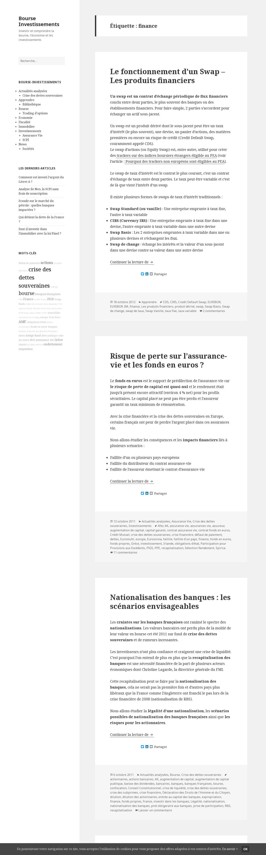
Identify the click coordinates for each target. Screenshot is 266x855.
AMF (22, 321)
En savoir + (13, 849)
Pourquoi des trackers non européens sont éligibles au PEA (174, 161)
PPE (157, 548)
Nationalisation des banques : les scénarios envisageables (170, 601)
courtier (54, 287)
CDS (166, 302)
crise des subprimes (124, 792)
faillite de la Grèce (34, 304)
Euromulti (127, 539)
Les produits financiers (157, 306)
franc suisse (29, 312)
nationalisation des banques (130, 806)
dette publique (49, 335)
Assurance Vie (32, 135)
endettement (53, 344)
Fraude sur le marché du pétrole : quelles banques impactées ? (36, 205)
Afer (160, 526)
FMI (21, 299)
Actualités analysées (33, 91)
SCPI (26, 140)
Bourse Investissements (39, 21)
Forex (44, 299)
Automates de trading (29, 317)
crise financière (51, 304)
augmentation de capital (127, 530)
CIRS (173, 302)
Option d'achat (26, 308)
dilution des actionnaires (139, 797)
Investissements (30, 131)
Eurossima (154, 539)
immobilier (54, 312)
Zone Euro (55, 317)
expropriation (211, 797)
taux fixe (171, 311)
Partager (160, 274)
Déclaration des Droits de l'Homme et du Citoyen (196, 792)
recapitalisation (172, 548)
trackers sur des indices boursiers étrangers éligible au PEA (166, 155)
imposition (26, 348)
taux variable (187, 311)
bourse (26, 293)
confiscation (118, 788)
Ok (258, 846)
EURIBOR (214, 302)
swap (199, 306)
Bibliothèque (32, 104)
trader (37, 299)
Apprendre (26, 100)
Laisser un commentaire (155, 810)
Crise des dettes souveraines (42, 95)
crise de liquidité (174, 788)
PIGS (50, 299)
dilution (115, 797)
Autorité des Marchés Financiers (42, 331)
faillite (167, 539)
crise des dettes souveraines (150, 535)
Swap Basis (213, 306)
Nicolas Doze (39, 308)
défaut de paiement (29, 263)
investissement (151, 544)
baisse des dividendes (139, 784)
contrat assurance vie (182, 530)
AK (166, 526)
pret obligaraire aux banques (171, 806)
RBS (227, 806)
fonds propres (120, 544)
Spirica (220, 548)
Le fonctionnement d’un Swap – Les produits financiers (167, 75)
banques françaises (47, 294)
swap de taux (135, 311)
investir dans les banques (171, 801)
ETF (60, 304)
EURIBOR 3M (119, 306)
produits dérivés (35, 344)
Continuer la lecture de (132, 262)
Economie (26, 118)
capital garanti (155, 530)
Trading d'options (35, 113)
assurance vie (45, 340)
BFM (21, 312)
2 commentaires (214, 311)
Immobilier (27, 126)
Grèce (58, 340)
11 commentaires (125, 552)
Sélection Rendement (199, 548)
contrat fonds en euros (214, 530)
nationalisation (214, 801)
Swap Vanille (154, 311)
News (23, 144)
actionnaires (118, 779)
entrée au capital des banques (179, 797)
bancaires (163, 784)
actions (47, 262)
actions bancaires (141, 779)
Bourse (24, 109)
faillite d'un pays (185, 539)
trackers (22, 331)
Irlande (168, 544)
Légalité (196, 801)
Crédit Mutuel (119, 535)
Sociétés (28, 149)
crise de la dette (54, 308)
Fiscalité (24, 122)
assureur (218, 526)
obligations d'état (36, 321)
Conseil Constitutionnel (144, 788)
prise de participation (208, 806)
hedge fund (33, 335)
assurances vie (200, 526)
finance (135, 306)
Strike (38, 312)
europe (44, 317)
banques (52, 326)
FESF (44, 312)
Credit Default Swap (192, 302)
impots (22, 344)
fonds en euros (39, 326)
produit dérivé (185, 306)
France (28, 299)
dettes (22, 335)
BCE (32, 340)
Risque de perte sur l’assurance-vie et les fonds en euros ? (168, 360)
